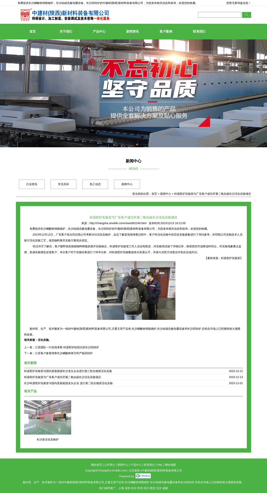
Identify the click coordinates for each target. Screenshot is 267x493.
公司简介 (109, 464)
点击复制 (134, 470)
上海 (121, 488)
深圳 (127, 488)
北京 (159, 488)
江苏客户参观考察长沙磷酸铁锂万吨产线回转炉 (64, 353)
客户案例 (166, 31)
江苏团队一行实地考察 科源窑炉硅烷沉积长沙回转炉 (67, 347)
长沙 (133, 488)
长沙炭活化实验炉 (48, 439)
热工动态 (95, 184)
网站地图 (170, 464)
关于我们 (66, 31)
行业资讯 (31, 184)
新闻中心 (127, 184)
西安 (152, 488)
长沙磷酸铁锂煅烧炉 (41, 3)
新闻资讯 (132, 31)
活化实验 (43, 339)
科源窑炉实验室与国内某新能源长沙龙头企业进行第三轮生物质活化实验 (68, 371)
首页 (32, 31)
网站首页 (96, 464)
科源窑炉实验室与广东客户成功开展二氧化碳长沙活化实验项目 (212, 193)
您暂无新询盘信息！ (238, 3)
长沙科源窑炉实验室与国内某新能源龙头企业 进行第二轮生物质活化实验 (68, 383)
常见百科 (63, 184)
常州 (140, 488)
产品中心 (99, 31)
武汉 (146, 488)
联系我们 (199, 31)
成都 (165, 488)
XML (160, 464)
